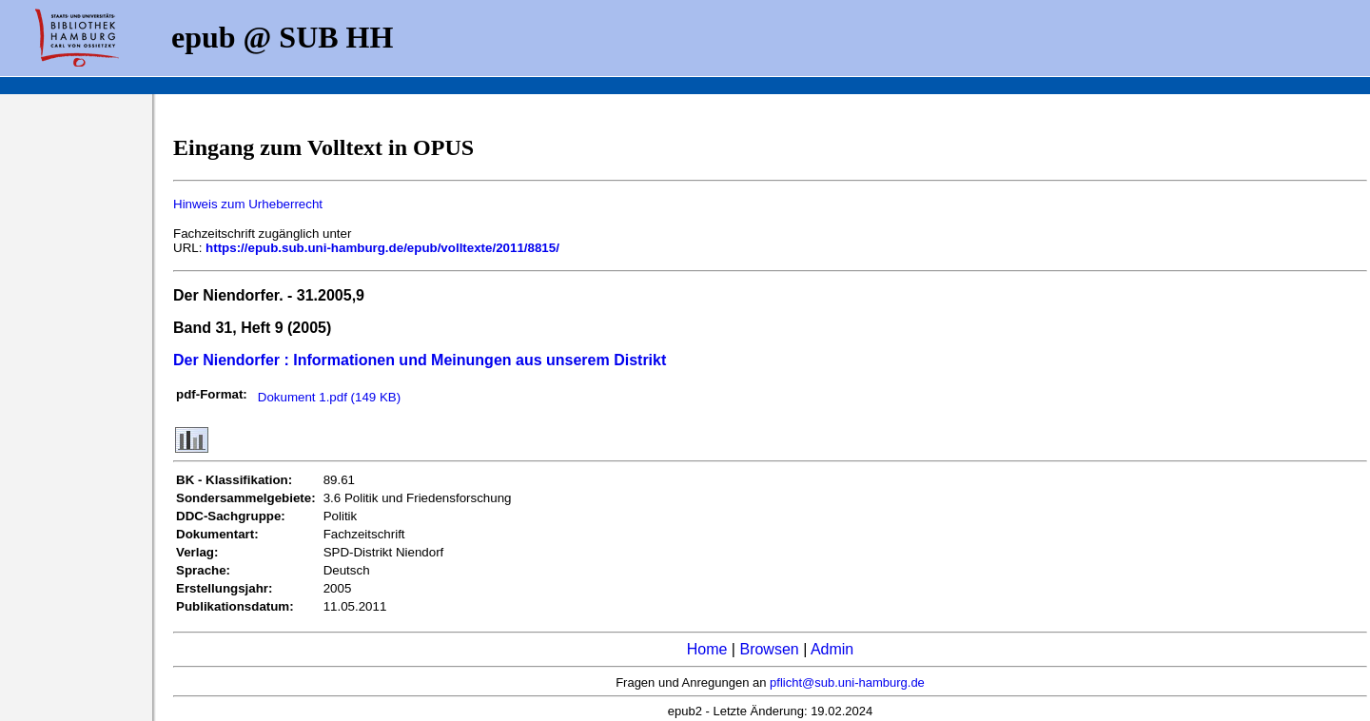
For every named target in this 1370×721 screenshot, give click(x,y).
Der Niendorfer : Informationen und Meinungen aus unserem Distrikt (419, 360)
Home (707, 649)
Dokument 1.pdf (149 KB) (329, 397)
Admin (832, 649)
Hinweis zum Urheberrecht (248, 204)
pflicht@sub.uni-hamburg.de (847, 682)
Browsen (768, 649)
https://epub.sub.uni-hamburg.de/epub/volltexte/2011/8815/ (382, 248)
